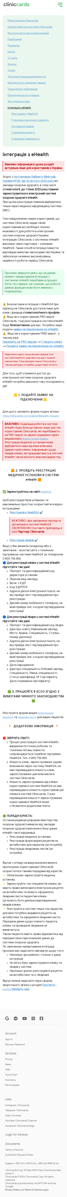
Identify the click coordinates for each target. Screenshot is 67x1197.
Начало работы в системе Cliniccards (30, 26)
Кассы (11, 51)
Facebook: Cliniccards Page (19, 1125)
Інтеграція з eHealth (19, 107)
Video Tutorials (13, 1115)
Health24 (46, 491)
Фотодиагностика (19, 101)
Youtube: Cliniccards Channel (21, 1120)
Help (7, 1069)
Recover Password (15, 1044)
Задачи (12, 64)
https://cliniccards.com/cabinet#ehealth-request (31, 415)
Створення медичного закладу (30, 120)
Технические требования (23, 89)
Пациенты (13, 45)
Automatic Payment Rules (19, 1154)
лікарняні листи (27, 717)
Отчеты (12, 58)
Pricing (8, 1059)
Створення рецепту (23, 132)
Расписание (15, 39)
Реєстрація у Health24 (24, 113)
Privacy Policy (12, 1189)
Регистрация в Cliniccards (23, 20)
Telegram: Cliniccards (16, 1110)
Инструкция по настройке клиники (28, 33)
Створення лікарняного (25, 138)
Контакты (10, 1079)
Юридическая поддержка (23, 95)
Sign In (8, 1039)
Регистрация (12, 1085)
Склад (11, 70)
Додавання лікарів (22, 126)
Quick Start (11, 1074)
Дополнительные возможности (27, 76)
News (8, 1064)
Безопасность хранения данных (27, 82)
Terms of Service (14, 1149)
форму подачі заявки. (35, 438)
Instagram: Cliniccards (17, 1105)
